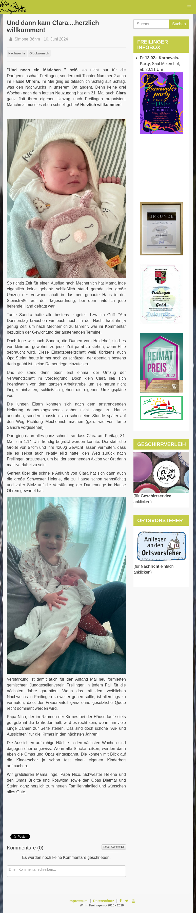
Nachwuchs (16, 53)
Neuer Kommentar (113, 846)
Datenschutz (103, 901)
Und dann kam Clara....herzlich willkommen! (53, 26)
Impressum (78, 901)
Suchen (179, 24)
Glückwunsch (39, 53)
